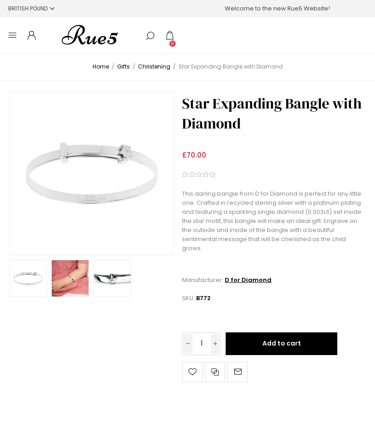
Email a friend (237, 372)
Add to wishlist (192, 372)
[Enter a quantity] (201, 344)
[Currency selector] (31, 8)
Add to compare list (215, 372)
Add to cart (281, 343)
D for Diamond (248, 280)
